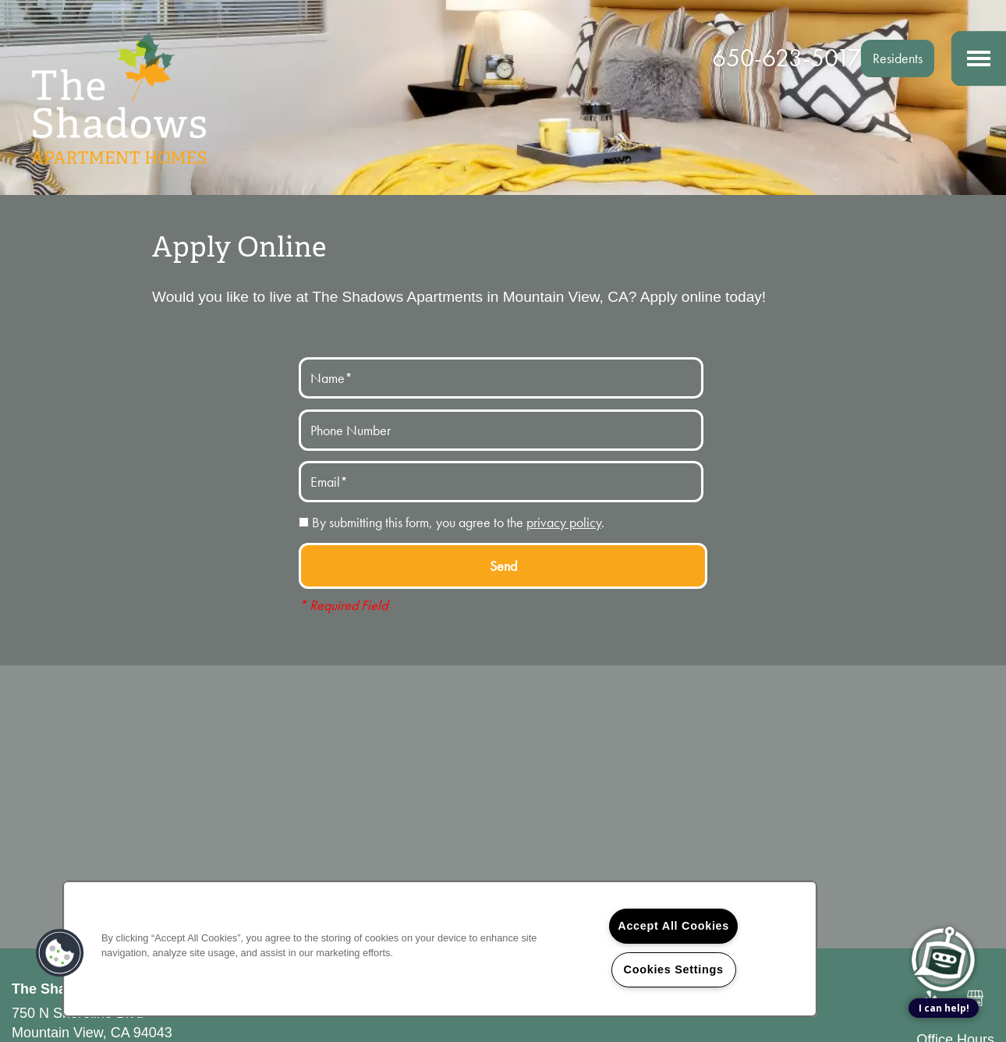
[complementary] (943, 886)
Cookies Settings (674, 969)
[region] (439, 949)
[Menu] (978, 58)
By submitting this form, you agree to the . (458, 522)
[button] (897, 58)
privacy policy (563, 522)
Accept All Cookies (673, 926)
